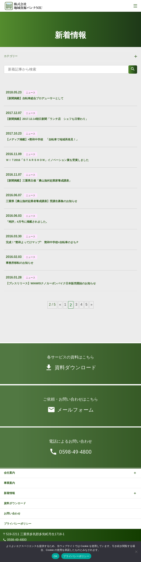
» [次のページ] (91, 304)
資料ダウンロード (15, 503)
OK (55, 556)
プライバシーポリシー (17, 523)
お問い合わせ (12, 513)
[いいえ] (136, 552)
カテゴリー (11, 56)
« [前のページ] (60, 304)
